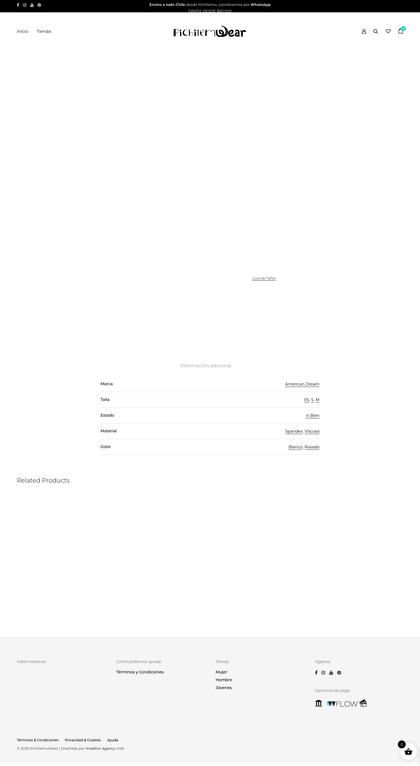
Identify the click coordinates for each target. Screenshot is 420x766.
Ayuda (117, 743)
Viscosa (311, 435)
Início (22, 31)
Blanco (294, 451)
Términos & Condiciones (38, 743)
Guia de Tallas (264, 281)
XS (306, 404)
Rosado (311, 451)
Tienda (43, 31)
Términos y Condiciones (140, 675)
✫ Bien (312, 419)
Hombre (224, 682)
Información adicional (205, 370)
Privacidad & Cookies (85, 743)
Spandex (293, 435)
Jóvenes (224, 690)
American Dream (301, 388)
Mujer (221, 675)
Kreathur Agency (101, 751)
